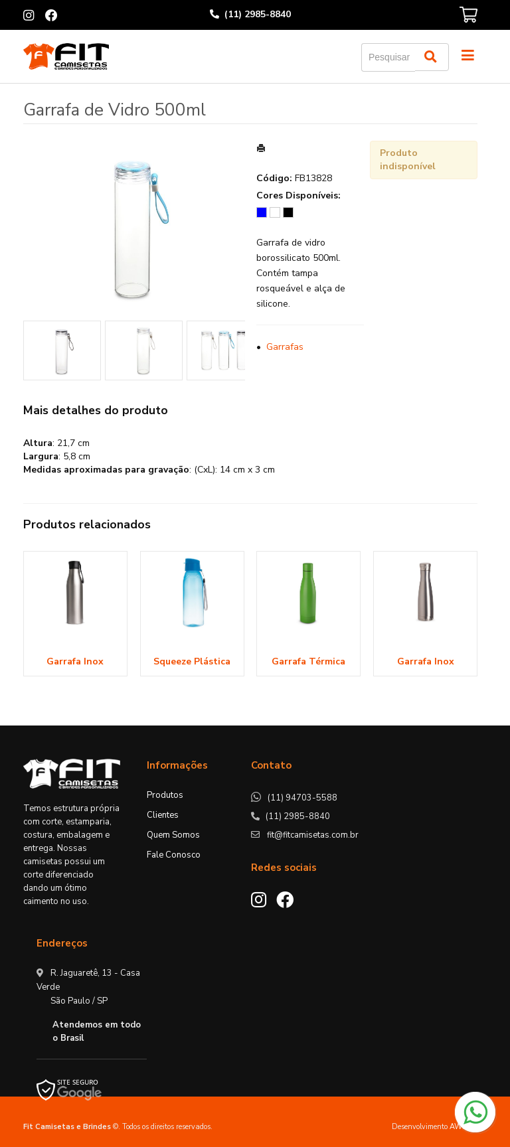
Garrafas (284, 347)
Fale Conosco (174, 855)
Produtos (165, 795)
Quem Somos (173, 835)
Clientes (163, 815)
